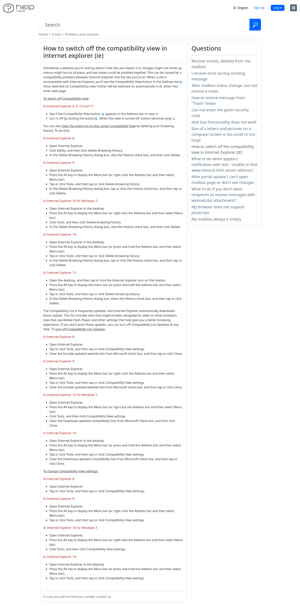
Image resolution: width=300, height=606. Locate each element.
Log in (277, 8)
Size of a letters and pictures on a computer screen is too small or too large (223, 134)
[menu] (293, 7)
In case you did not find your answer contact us (77, 597)
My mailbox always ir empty (216, 219)
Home (43, 34)
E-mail (56, 34)
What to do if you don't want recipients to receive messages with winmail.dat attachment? (223, 194)
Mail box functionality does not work (224, 122)
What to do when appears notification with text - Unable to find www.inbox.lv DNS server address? (224, 164)
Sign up (259, 8)
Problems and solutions (82, 34)
